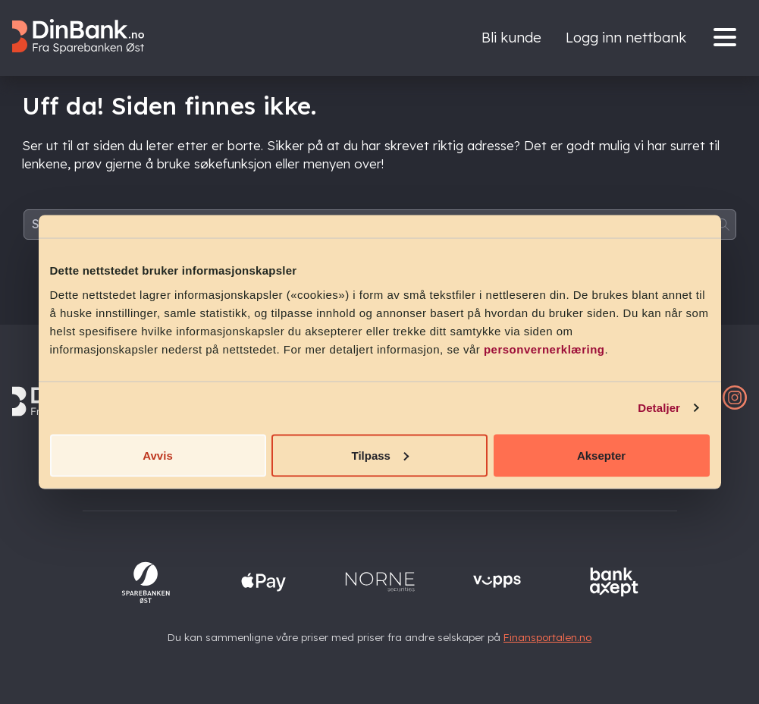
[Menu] (728, 38)
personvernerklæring (544, 348)
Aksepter (601, 454)
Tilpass (380, 454)
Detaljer (659, 407)
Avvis (157, 454)
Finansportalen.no (547, 637)
